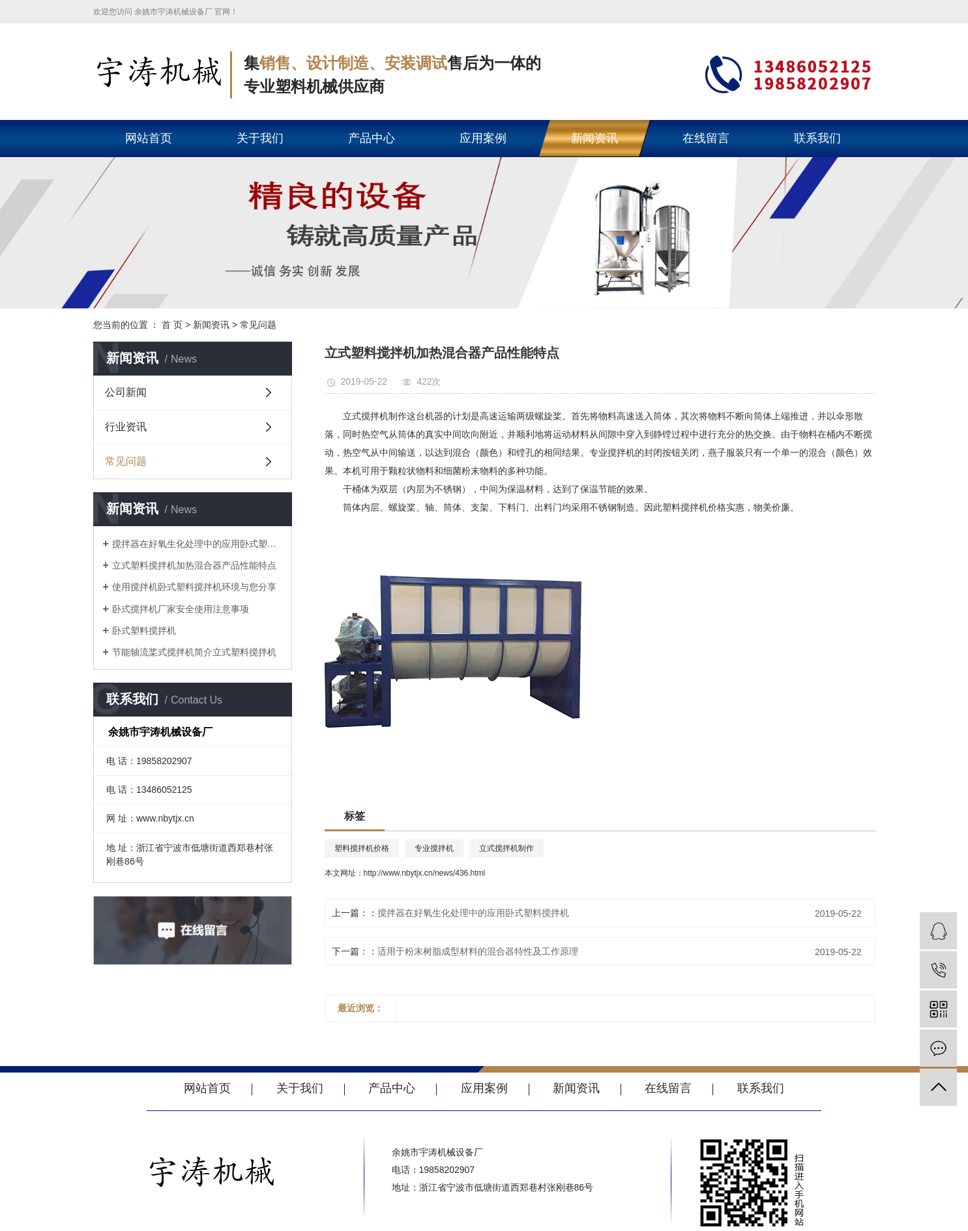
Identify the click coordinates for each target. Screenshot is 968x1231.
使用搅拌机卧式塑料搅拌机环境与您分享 (194, 587)
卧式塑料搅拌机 (144, 630)
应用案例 (483, 138)
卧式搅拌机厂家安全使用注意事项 (180, 609)
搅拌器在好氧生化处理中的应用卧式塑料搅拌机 (197, 544)
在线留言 (705, 138)
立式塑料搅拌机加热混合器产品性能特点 (194, 565)
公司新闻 (126, 392)
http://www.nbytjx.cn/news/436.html (425, 873)
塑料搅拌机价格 (361, 848)
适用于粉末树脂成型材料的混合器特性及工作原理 (477, 951)
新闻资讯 (594, 138)
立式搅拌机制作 (506, 848)
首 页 (172, 324)
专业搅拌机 (434, 848)
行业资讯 (126, 426)
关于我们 (260, 138)
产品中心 (371, 138)
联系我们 (817, 138)
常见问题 (258, 324)
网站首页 (148, 138)
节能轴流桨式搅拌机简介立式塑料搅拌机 (194, 652)
